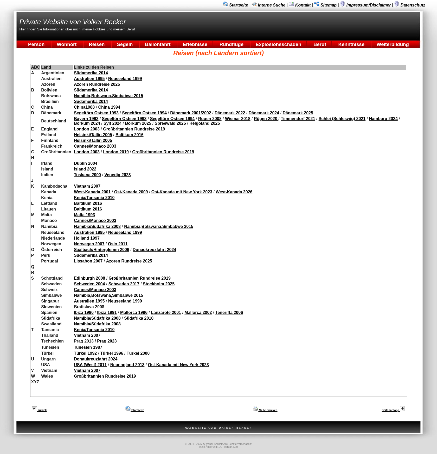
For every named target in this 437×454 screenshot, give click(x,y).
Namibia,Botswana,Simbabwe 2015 (108, 96)
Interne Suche (268, 5)
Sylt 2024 (112, 123)
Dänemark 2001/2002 (190, 113)
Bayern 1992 (86, 118)
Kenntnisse (351, 44)
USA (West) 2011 (90, 365)
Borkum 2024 (87, 123)
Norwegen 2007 (89, 244)
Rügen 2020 (266, 118)
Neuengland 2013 (127, 365)
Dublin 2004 (85, 163)
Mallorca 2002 (198, 312)
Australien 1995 (89, 78)
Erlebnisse (195, 44)
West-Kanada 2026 (234, 192)
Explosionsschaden (278, 44)
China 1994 (109, 107)
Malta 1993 (84, 215)
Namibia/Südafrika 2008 (97, 226)
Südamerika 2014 (91, 73)
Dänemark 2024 (264, 113)
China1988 (84, 107)
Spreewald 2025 (170, 123)
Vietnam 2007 (87, 186)
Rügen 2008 (210, 118)
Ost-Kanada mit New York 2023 (181, 192)
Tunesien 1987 (88, 347)
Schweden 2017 (123, 284)
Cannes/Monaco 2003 (95, 146)
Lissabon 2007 (88, 261)
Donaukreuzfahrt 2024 (154, 249)
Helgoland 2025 (204, 123)
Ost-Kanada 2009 (131, 192)
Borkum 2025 (138, 123)
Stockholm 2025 (159, 284)
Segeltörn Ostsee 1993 (96, 113)
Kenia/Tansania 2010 (94, 197)
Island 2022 (85, 169)
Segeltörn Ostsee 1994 (144, 113)
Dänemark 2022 (230, 113)
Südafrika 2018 (138, 318)
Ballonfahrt (158, 44)
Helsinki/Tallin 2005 (93, 135)
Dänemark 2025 (297, 113)
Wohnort (66, 44)
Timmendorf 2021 (298, 118)
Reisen (96, 44)
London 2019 (116, 152)
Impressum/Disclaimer (365, 5)
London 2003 (87, 129)
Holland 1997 (87, 238)
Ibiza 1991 (107, 312)
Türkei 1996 (111, 353)
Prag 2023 (107, 341)
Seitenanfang (393, 410)
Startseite (235, 5)
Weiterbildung (392, 44)
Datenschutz (409, 5)
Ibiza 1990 (84, 312)
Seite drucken (265, 410)
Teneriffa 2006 (229, 312)
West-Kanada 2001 (92, 192)
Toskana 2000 (87, 175)
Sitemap (325, 5)
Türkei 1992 (85, 353)
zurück (39, 410)
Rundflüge (231, 44)
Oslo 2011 (118, 244)
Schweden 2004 (89, 284)
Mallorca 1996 (133, 312)
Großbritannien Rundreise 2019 (134, 129)
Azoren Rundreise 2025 (97, 84)
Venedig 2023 (117, 175)
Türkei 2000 (138, 353)
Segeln (124, 44)
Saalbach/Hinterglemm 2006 (101, 249)
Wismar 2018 (237, 118)
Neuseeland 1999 (125, 78)
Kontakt (300, 5)
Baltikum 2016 (129, 135)
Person (36, 44)
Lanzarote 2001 (166, 312)
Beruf (319, 44)
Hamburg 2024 (383, 118)
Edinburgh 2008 (89, 278)
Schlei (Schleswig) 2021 (342, 118)
